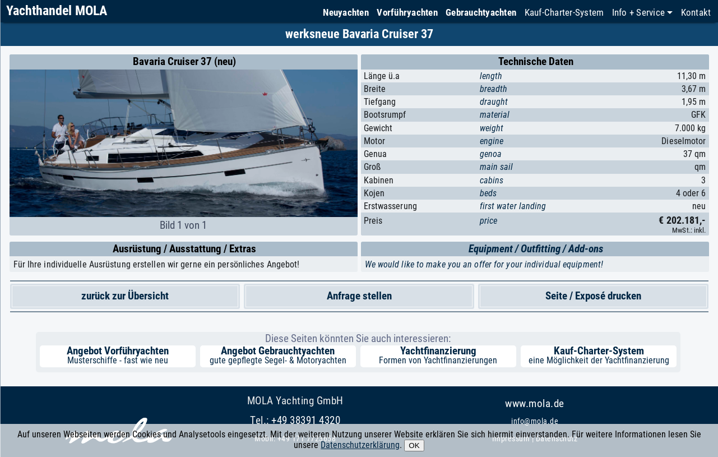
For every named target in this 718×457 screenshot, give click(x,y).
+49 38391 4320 (305, 420)
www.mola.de (534, 403)
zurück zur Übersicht (125, 295)
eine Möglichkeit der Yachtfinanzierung (599, 360)
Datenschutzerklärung (360, 445)
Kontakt (696, 12)
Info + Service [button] (638, 12)
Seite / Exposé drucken (593, 295)
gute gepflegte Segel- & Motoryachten (278, 360)
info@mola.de (534, 421)
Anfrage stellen (359, 295)
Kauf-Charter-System (564, 12)
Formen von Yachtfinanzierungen (438, 360)
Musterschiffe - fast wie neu (117, 360)
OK (414, 445)
